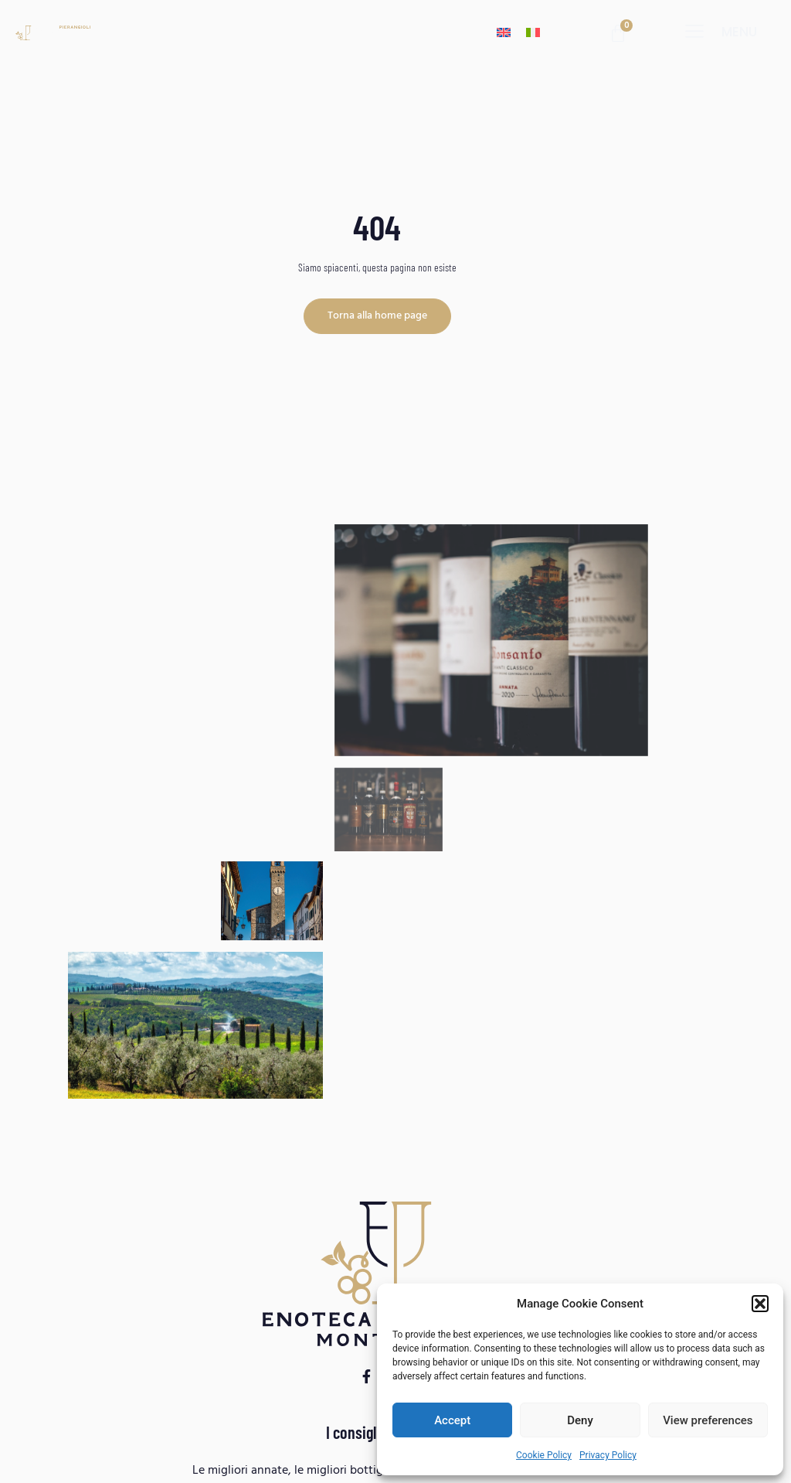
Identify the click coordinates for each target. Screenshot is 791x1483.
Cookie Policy (544, 1455)
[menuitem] (503, 32)
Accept (452, 1420)
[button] (760, 1303)
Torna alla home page (377, 316)
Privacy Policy (608, 1455)
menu (739, 31)
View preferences (707, 1420)
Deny (580, 1420)
